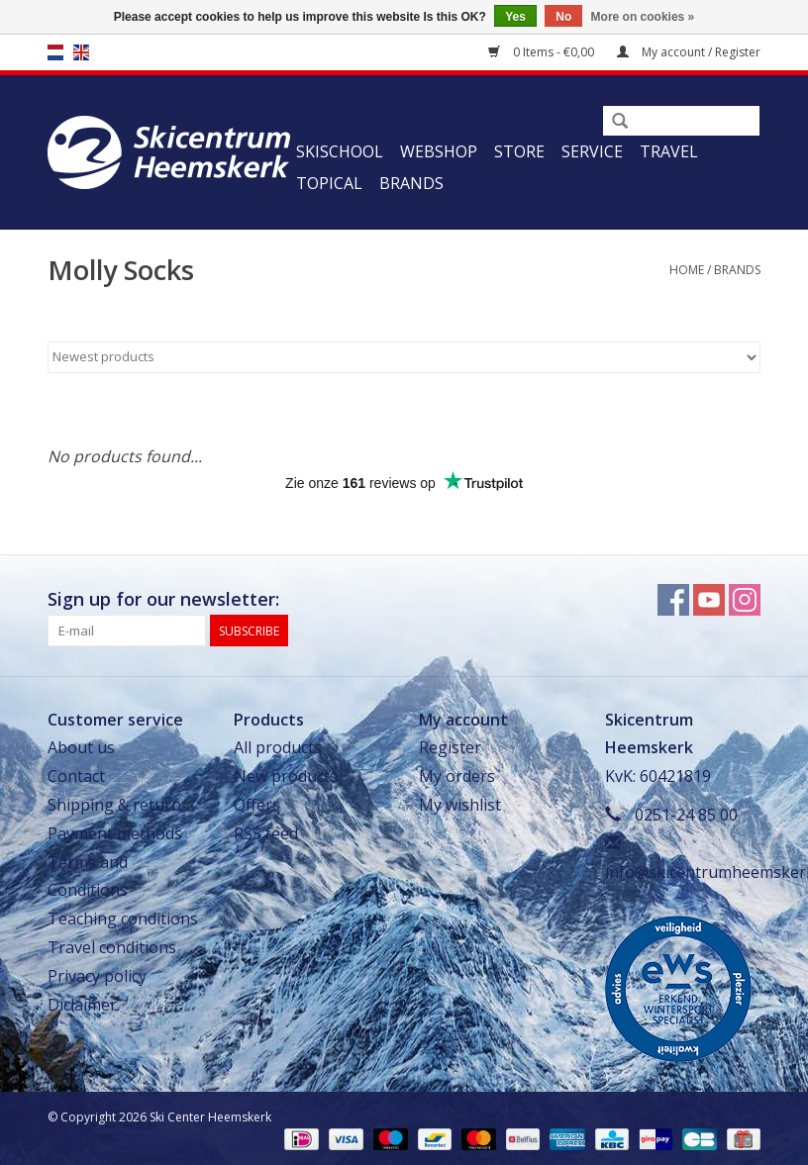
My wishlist (460, 805)
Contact (76, 776)
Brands (411, 183)
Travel (669, 151)
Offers (257, 805)
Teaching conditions (123, 918)
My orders (457, 776)
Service (592, 151)
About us (81, 747)
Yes (515, 17)
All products (278, 747)
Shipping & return (114, 805)
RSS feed (266, 833)
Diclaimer (82, 1005)
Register (450, 747)
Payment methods (115, 833)
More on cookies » (643, 17)
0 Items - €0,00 (542, 52)
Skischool (339, 151)
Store (519, 151)
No (563, 17)
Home (686, 269)
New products (286, 776)
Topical (329, 183)
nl (55, 52)
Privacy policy (97, 976)
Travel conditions (112, 947)
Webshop (438, 151)
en (81, 52)
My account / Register (688, 52)
